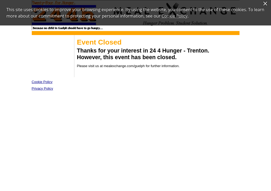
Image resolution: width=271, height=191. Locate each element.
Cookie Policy (42, 82)
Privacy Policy (42, 88)
